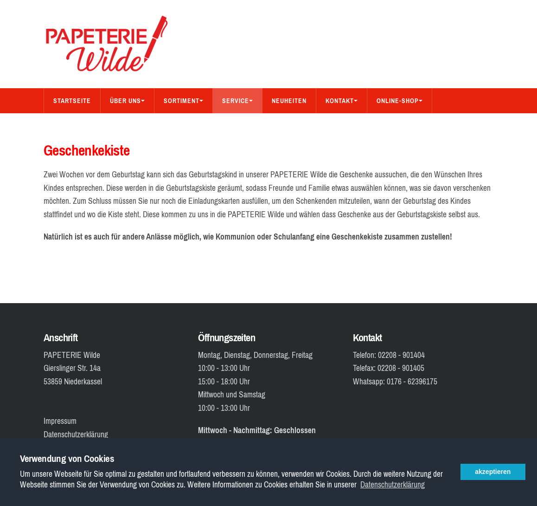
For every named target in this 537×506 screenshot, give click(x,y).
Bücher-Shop (75, 126)
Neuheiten (289, 101)
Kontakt (342, 101)
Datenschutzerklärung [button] (392, 485)
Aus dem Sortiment (149, 126)
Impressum (60, 421)
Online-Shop (399, 101)
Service (237, 101)
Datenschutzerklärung (76, 434)
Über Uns (127, 101)
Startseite (72, 101)
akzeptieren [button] (493, 471)
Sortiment (183, 101)
